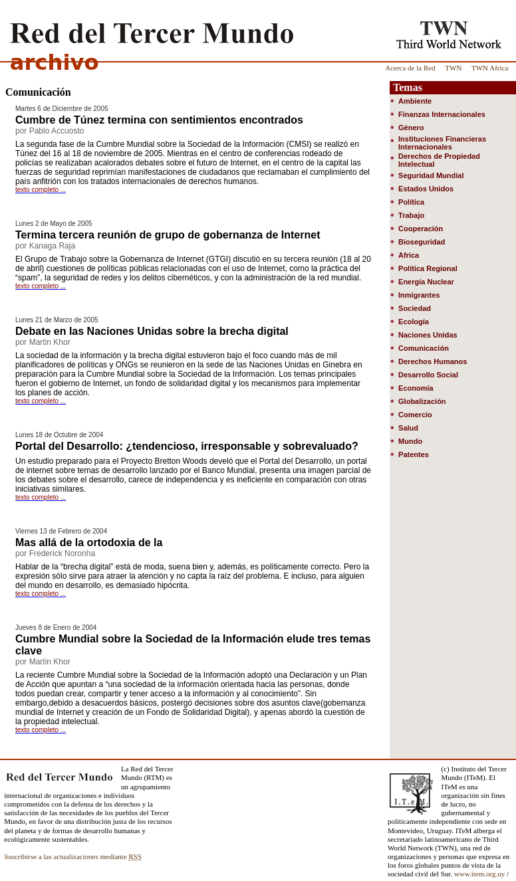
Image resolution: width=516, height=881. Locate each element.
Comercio (415, 415)
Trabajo (411, 215)
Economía (416, 388)
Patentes (413, 454)
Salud (408, 428)
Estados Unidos (425, 189)
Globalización (422, 401)
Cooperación (420, 229)
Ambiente (415, 101)
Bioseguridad (421, 242)
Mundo (410, 441)
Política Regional (427, 268)
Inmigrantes (419, 295)
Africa (408, 255)
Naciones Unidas (427, 335)
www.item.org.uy (479, 874)
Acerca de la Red (410, 68)
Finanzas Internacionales (441, 114)
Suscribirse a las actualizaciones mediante (73, 856)
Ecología (413, 322)
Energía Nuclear (426, 282)
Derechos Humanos (432, 361)
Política (411, 202)
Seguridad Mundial (430, 175)
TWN (453, 68)
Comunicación (423, 348)
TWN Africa (489, 68)
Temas (407, 87)
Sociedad (414, 308)
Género (411, 128)
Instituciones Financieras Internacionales (442, 143)
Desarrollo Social (428, 375)
